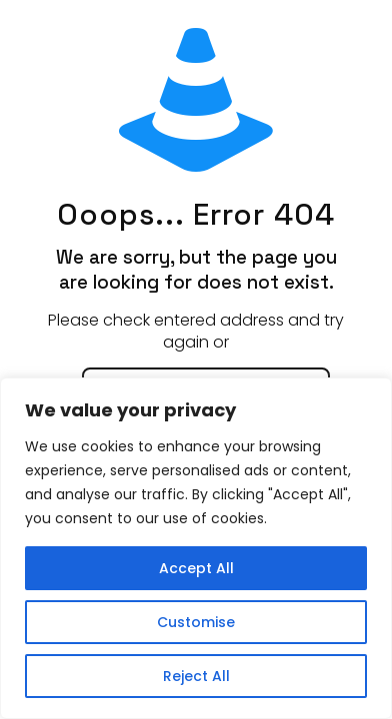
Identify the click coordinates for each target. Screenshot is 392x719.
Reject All (196, 676)
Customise (196, 622)
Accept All (196, 568)
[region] (196, 548)
